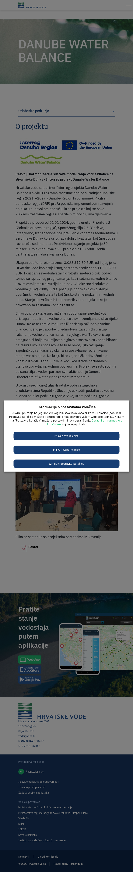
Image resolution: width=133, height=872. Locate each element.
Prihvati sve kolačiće (66, 435)
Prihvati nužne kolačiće (66, 449)
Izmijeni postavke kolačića (66, 463)
